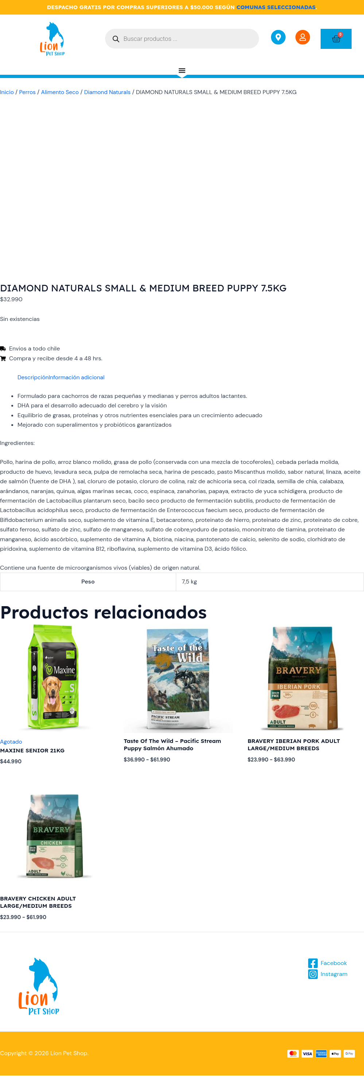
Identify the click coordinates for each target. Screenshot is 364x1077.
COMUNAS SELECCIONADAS (275, 7)
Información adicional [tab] (79, 377)
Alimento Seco (61, 92)
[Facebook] (328, 964)
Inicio (7, 92)
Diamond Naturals (111, 92)
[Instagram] (328, 975)
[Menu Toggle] (182, 70)
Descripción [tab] (34, 377)
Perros (28, 92)
